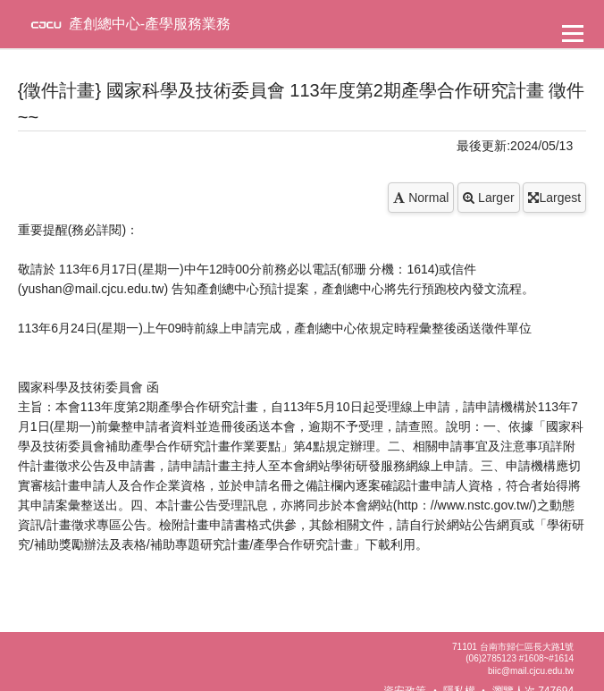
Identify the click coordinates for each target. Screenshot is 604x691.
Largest (554, 197)
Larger (488, 197)
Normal (421, 197)
